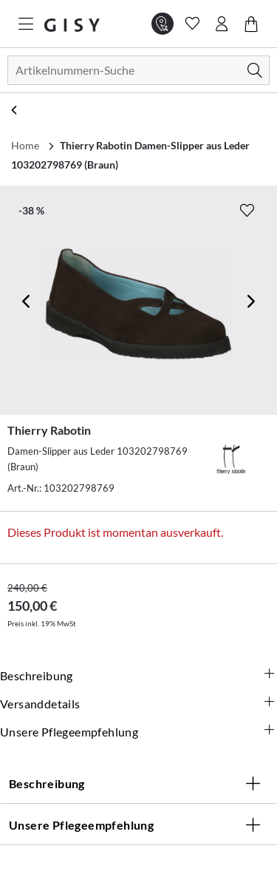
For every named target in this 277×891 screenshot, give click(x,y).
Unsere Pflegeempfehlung (138, 732)
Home (25, 145)
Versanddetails (138, 704)
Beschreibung (138, 675)
